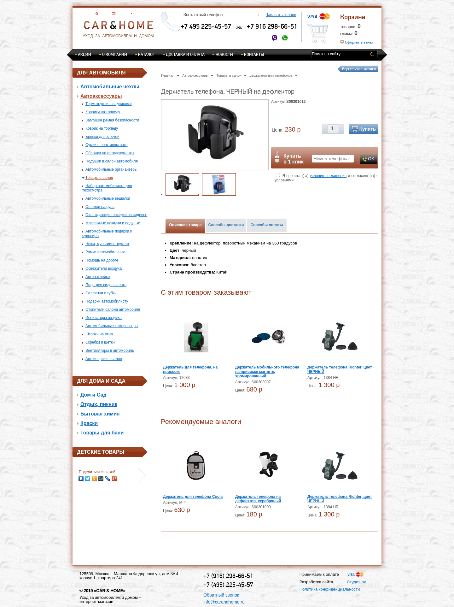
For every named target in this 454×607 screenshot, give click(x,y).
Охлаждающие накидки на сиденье (116, 215)
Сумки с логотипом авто (106, 145)
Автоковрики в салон (103, 359)
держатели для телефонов (270, 75)
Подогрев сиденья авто (105, 285)
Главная (167, 75)
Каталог (146, 54)
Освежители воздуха (103, 268)
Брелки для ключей (102, 136)
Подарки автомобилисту (106, 301)
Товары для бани (102, 432)
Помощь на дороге (101, 260)
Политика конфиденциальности (330, 589)
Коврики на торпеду (102, 112)
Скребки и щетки (100, 342)
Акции (84, 54)
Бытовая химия (100, 413)
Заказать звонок (281, 14)
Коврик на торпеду (101, 128)
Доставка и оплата (185, 54)
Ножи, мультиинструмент (107, 244)
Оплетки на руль (99, 206)
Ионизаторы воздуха (103, 317)
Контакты (254, 54)
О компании (114, 54)
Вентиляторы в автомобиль (109, 350)
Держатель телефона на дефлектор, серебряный (258, 498)
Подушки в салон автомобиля (111, 161)
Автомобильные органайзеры (111, 169)
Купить (367, 129)
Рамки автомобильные (105, 252)
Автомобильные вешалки (107, 198)
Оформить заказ (356, 42)
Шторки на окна (99, 334)
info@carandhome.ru (224, 601)
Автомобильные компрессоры (111, 326)
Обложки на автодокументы (109, 153)
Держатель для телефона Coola (193, 496)
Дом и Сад (93, 395)
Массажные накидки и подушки (112, 223)
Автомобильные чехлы (109, 86)
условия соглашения (328, 176)
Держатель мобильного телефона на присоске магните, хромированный (267, 371)
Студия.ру (356, 582)
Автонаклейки (97, 276)
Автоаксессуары (101, 96)
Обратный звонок (221, 595)
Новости (224, 54)
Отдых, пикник (98, 404)
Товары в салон (99, 177)
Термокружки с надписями (108, 104)
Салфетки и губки (101, 293)
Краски (89, 423)
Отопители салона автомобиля (112, 309)
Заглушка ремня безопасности (112, 120)
